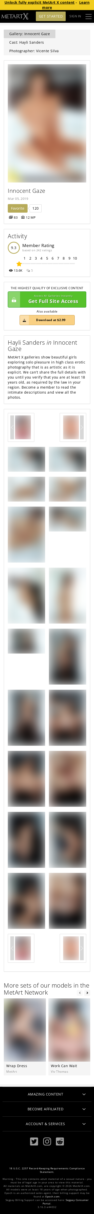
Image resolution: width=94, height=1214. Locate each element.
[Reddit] (60, 1141)
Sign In (75, 16)
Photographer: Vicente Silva (34, 50)
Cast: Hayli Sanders (26, 42)
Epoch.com (52, 1196)
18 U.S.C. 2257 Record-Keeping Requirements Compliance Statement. (47, 1170)
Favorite (17, 208)
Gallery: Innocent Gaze (29, 33)
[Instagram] (47, 1141)
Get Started (51, 16)
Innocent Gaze (26, 191)
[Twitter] (34, 1141)
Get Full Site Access (45, 299)
